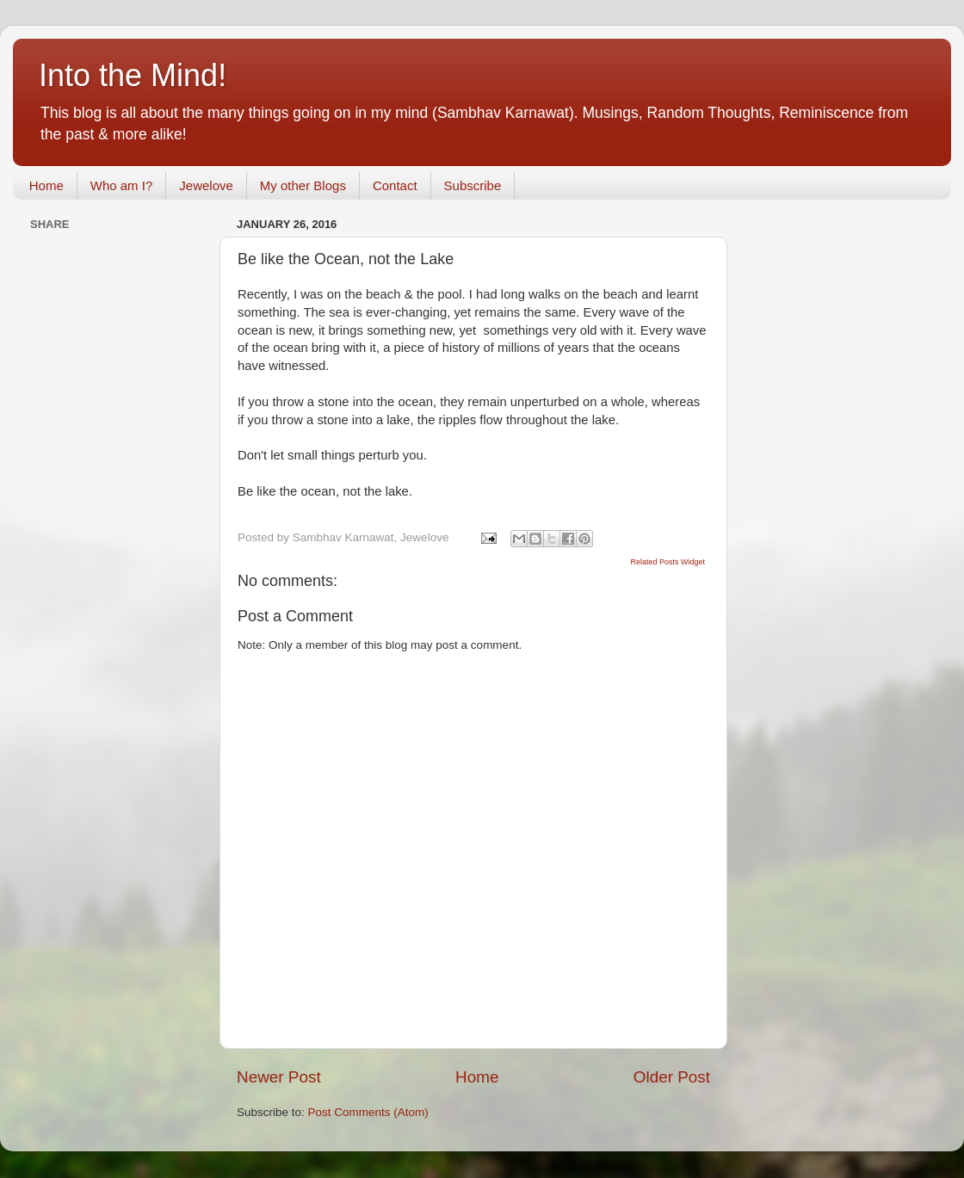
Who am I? (121, 185)
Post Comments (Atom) (368, 1112)
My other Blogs (303, 185)
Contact (395, 185)
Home (46, 185)
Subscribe (473, 185)
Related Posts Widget (667, 562)
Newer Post (279, 1077)
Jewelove (206, 185)
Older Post (671, 1077)
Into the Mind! (132, 75)
